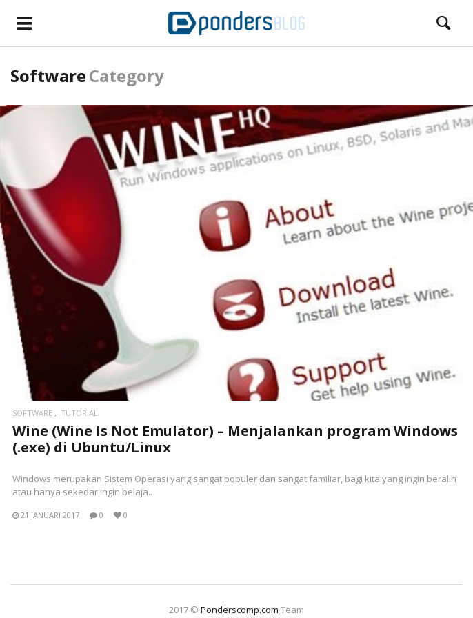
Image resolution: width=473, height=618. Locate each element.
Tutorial (79, 413)
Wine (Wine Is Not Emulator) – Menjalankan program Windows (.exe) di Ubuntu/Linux (235, 439)
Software (32, 413)
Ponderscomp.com (240, 610)
